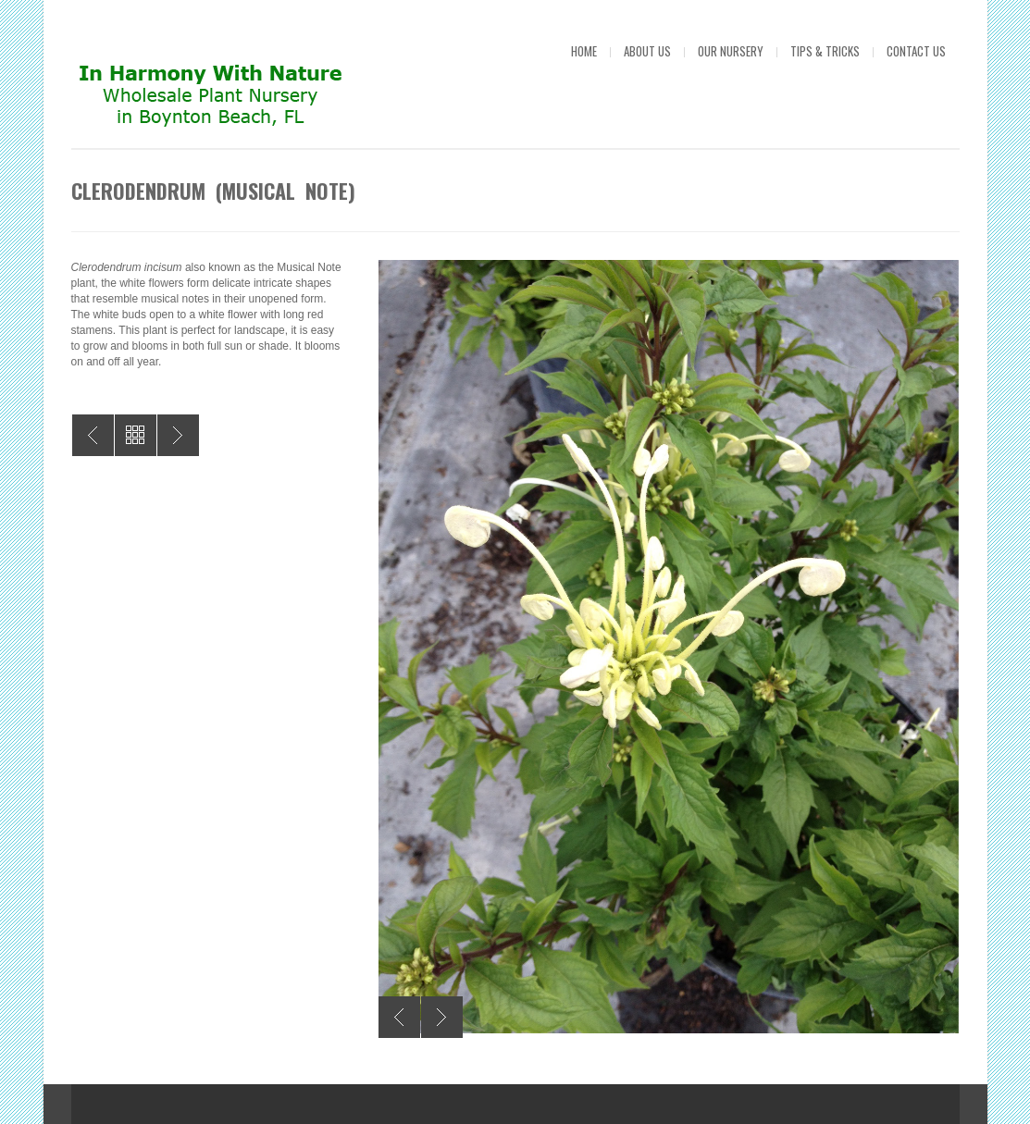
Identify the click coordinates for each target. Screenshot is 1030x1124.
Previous (399, 1017)
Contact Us (916, 51)
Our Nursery (730, 51)
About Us (647, 51)
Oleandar (93, 435)
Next (442, 1017)
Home (584, 51)
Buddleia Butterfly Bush (178, 435)
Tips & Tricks (825, 51)
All (135, 435)
